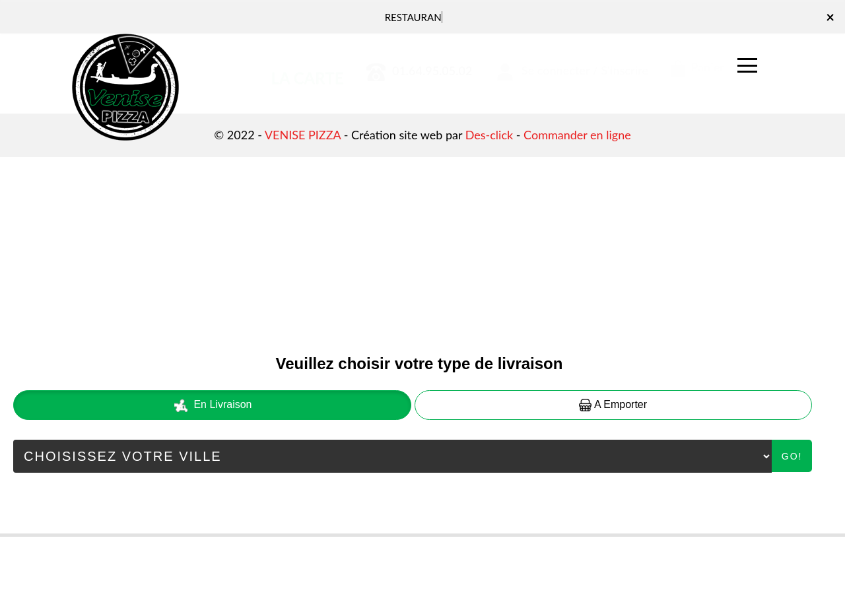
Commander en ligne (577, 134)
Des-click (489, 134)
